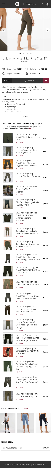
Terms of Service (38, 464)
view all (25, 409)
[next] (48, 30)
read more (25, 116)
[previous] (3, 30)
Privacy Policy (25, 464)
